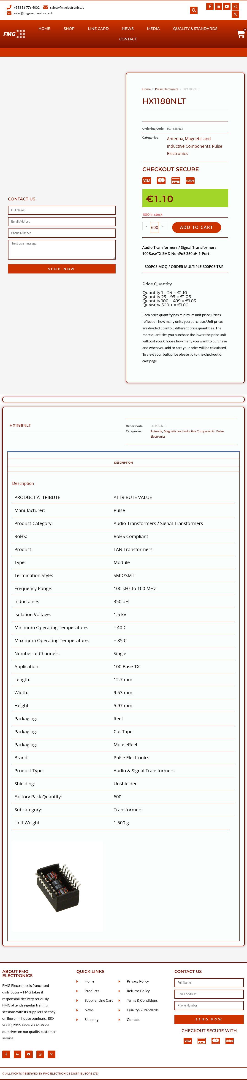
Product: (23, 550)
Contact (128, 39)
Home (44, 28)
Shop (69, 28)
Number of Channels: (37, 654)
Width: (21, 693)
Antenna (175, 138)
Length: (22, 680)
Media (153, 28)
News (128, 28)
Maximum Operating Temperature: (51, 641)
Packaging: (25, 719)
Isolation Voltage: (32, 615)
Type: (20, 563)
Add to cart (197, 227)
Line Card (98, 28)
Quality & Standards (195, 28)
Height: (22, 706)
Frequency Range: (33, 589)
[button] (194, 10)
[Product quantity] (155, 227)
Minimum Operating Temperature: (51, 628)
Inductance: (26, 602)
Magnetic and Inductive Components (189, 431)
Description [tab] (123, 463)
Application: (27, 667)
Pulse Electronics (166, 89)
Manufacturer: (29, 510)
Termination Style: (33, 576)
